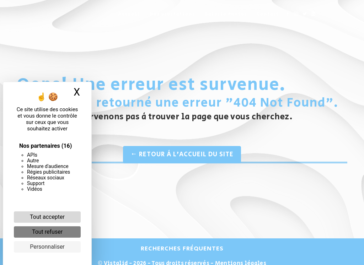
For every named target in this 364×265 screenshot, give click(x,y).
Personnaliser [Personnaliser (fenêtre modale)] (47, 246)
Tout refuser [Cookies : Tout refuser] (47, 231)
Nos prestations (172, 14)
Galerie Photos (225, 14)
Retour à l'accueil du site (182, 154)
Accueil (129, 14)
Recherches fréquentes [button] (182, 248)
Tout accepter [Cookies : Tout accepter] (47, 216)
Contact (268, 14)
